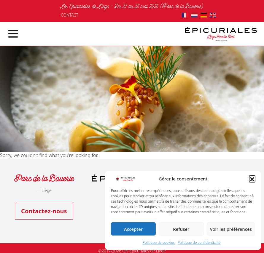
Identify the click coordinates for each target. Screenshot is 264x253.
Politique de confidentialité (199, 242)
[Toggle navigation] (9, 34)
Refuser (181, 229)
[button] (252, 179)
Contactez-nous (44, 211)
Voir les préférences (231, 229)
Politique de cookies (159, 242)
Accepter (133, 229)
